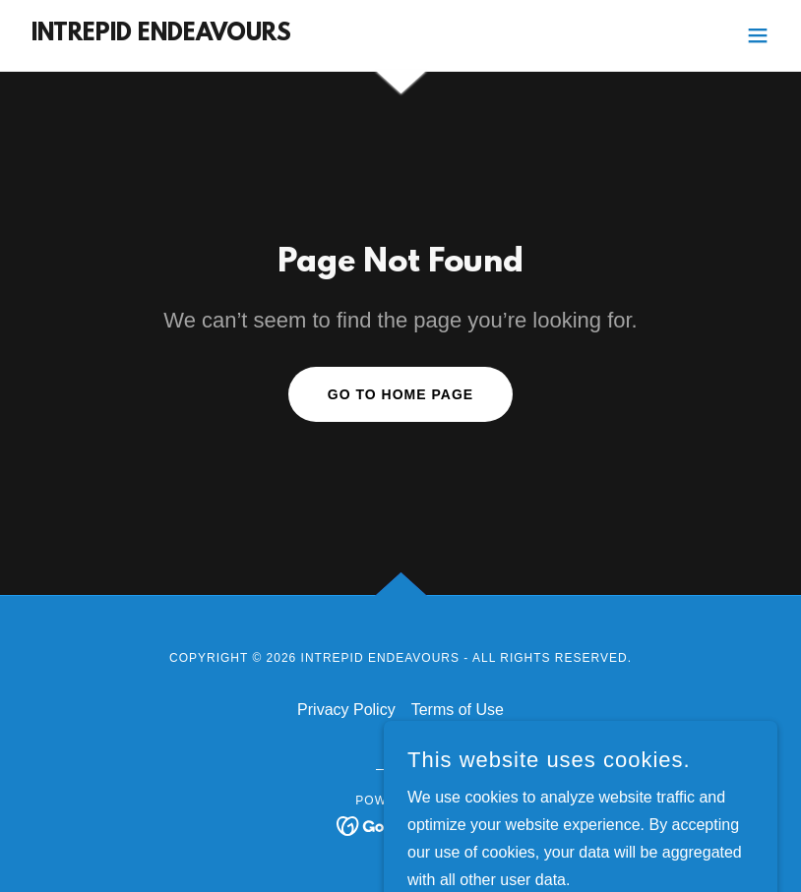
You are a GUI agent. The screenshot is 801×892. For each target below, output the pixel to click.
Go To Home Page (400, 394)
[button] (757, 35)
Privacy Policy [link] (346, 709)
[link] (157, 35)
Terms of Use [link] (457, 709)
